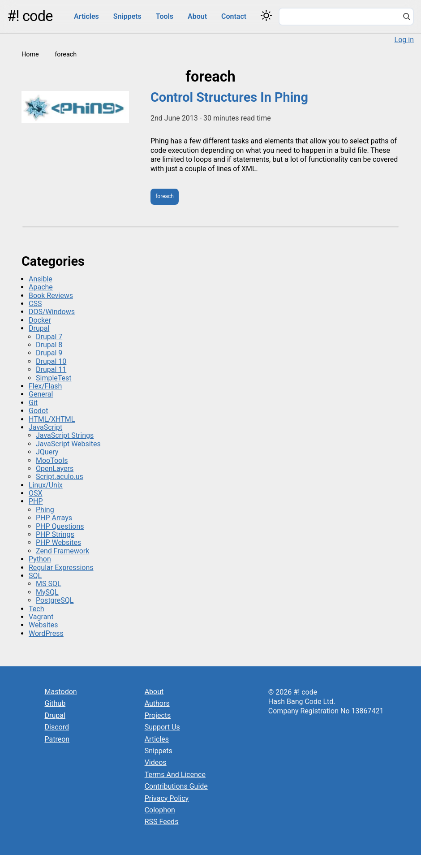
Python (40, 559)
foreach (164, 196)
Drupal (39, 328)
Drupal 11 (51, 369)
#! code (30, 16)
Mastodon (61, 691)
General (41, 394)
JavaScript (45, 427)
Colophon (160, 810)
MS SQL (48, 583)
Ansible (40, 279)
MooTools (52, 460)
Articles (86, 16)
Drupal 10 (51, 361)
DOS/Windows (52, 311)
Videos (156, 762)
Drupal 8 (49, 345)
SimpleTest (54, 378)
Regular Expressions (61, 567)
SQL (35, 575)
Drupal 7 (49, 336)
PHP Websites (58, 542)
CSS (35, 303)
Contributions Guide (176, 786)
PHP (36, 501)
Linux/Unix (46, 485)
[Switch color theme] (266, 15)
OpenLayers (54, 468)
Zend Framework (62, 551)
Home (30, 54)
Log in (404, 39)
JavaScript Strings (65, 435)
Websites (43, 625)
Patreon (57, 739)
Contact (233, 16)
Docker (40, 320)
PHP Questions (60, 526)
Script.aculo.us (59, 476)
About (197, 16)
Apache (41, 287)
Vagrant (41, 617)
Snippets (127, 16)
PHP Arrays (54, 518)
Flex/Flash (45, 386)
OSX (36, 493)
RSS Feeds (162, 821)
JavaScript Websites (68, 444)
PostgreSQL (54, 600)
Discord (57, 727)
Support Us (162, 727)
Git (33, 402)
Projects (158, 715)
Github (55, 703)
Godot (38, 410)
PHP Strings (55, 534)
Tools (164, 16)
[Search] (407, 17)
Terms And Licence (175, 774)
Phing (45, 509)
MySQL (47, 592)
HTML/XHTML (52, 419)
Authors (157, 703)
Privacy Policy (167, 798)
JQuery (47, 452)
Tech (36, 609)
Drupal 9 (49, 353)
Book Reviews (51, 295)
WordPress (46, 633)
